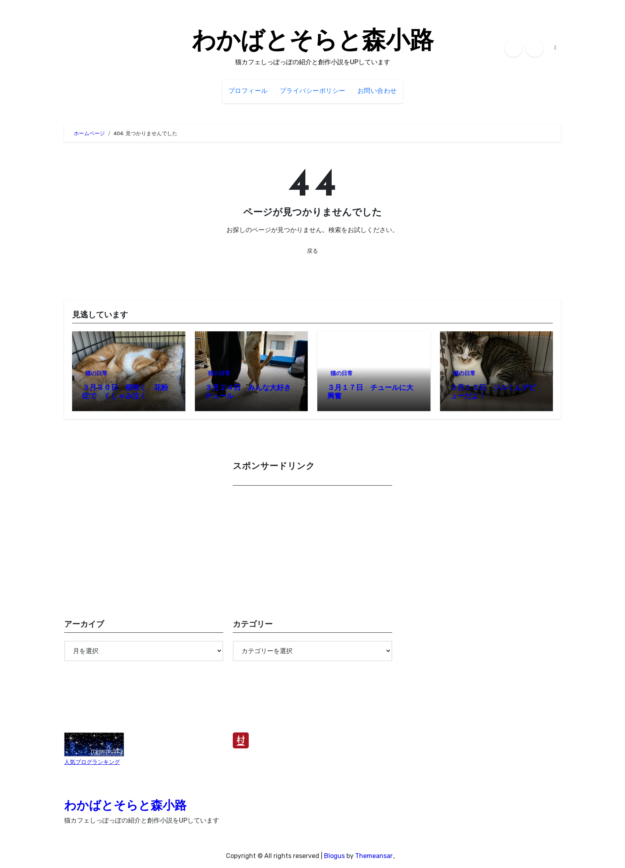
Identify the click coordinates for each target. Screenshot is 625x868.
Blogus (334, 856)
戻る (312, 251)
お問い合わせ (377, 91)
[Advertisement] (313, 549)
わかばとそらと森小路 (313, 42)
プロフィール (248, 91)
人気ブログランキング (92, 762)
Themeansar (374, 856)
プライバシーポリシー (313, 91)
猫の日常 (96, 373)
